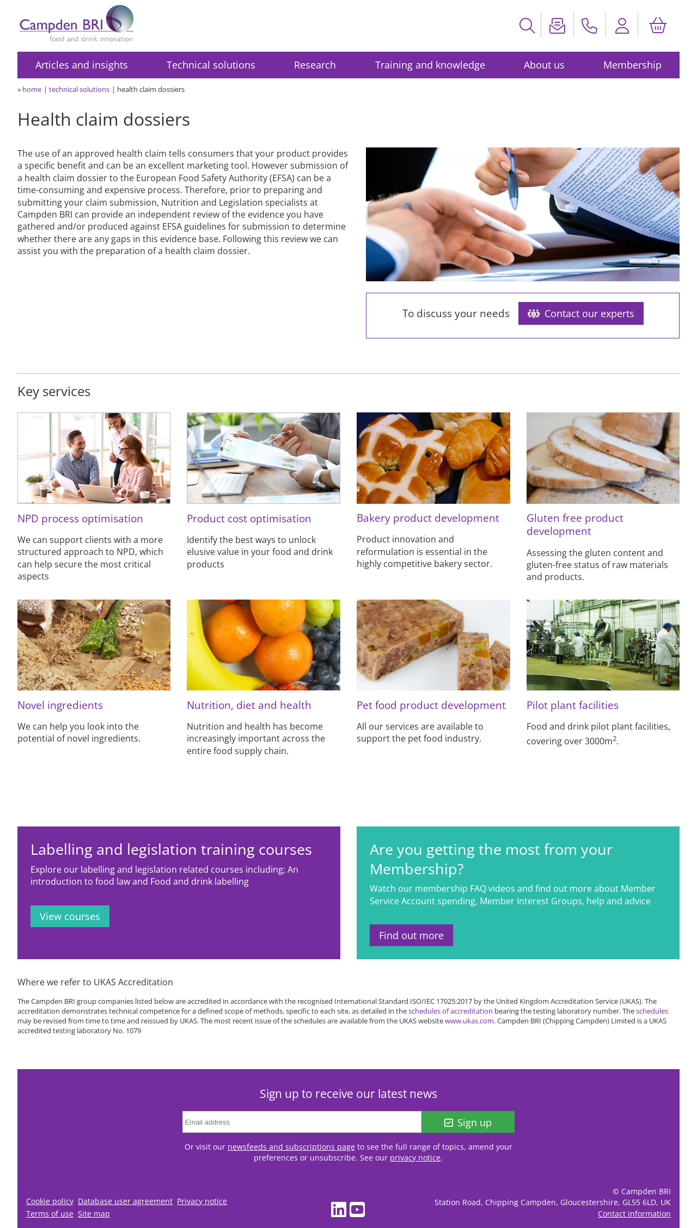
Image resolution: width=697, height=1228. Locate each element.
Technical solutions (211, 64)
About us (544, 64)
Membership (632, 64)
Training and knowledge (430, 64)
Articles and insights (81, 64)
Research (315, 64)
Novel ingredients (60, 705)
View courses (70, 916)
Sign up (468, 1122)
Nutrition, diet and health (249, 705)
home (31, 89)
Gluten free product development (575, 524)
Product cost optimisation (249, 518)
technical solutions (79, 89)
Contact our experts (581, 313)
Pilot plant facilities (573, 705)
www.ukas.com (469, 1021)
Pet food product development (431, 705)
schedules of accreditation (450, 1011)
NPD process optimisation (80, 518)
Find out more (411, 935)
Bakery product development (428, 517)
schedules (652, 1011)
